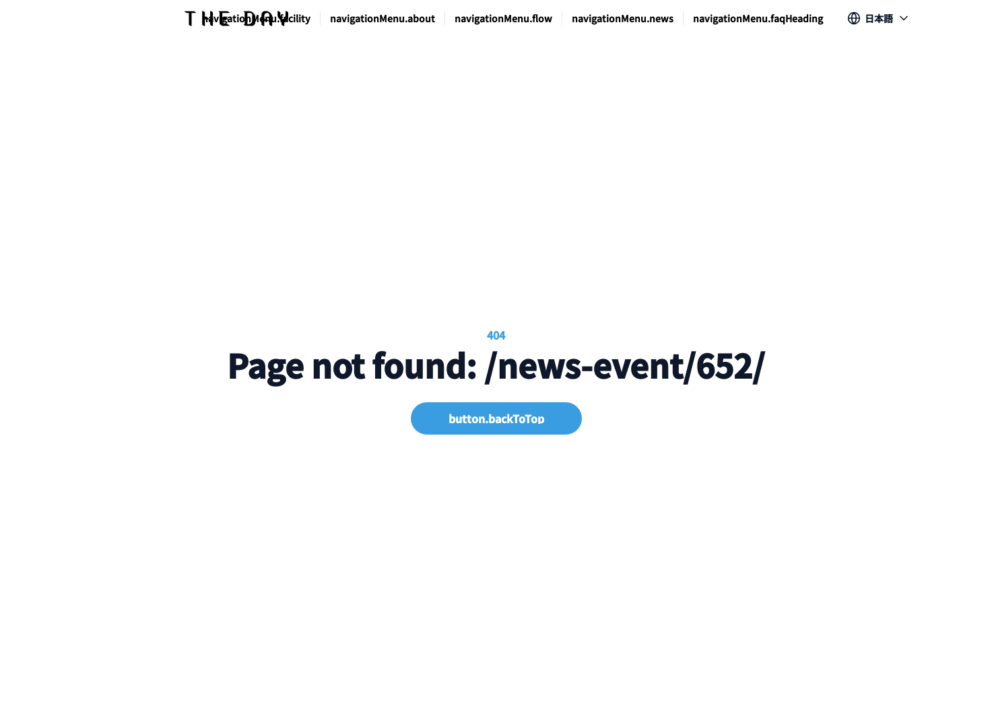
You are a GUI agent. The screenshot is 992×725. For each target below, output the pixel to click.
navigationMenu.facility (256, 18)
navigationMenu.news (622, 18)
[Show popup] (878, 18)
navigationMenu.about (382, 18)
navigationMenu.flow (503, 18)
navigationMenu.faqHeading (758, 18)
